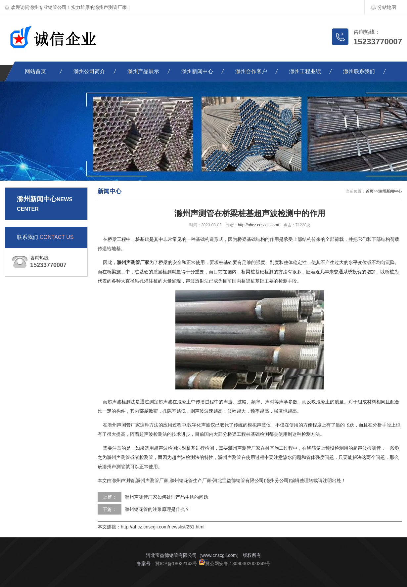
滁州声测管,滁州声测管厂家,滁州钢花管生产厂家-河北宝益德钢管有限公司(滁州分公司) (201, 480)
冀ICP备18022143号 (176, 563)
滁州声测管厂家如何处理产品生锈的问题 (166, 497)
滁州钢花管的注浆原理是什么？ (157, 509)
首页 (370, 191)
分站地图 (383, 7)
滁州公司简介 (89, 71)
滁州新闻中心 (197, 71)
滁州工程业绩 (305, 71)
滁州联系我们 (359, 71)
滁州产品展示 (143, 71)
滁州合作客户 (251, 71)
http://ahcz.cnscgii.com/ (258, 225)
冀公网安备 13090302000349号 (234, 563)
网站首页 (35, 71)
